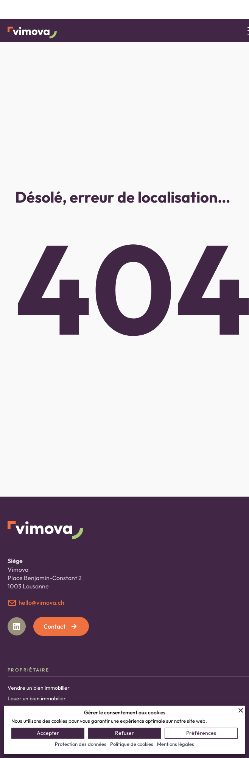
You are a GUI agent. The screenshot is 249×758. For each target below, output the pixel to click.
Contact (61, 626)
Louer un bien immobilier (37, 698)
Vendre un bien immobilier (39, 687)
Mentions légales (175, 744)
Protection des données (80, 744)
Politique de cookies (131, 744)
